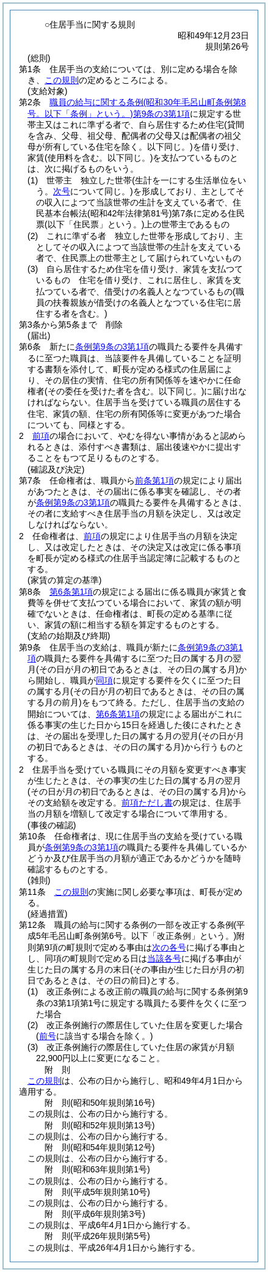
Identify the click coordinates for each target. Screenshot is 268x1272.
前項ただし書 (147, 802)
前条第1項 (154, 480)
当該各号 (164, 958)
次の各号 (169, 947)
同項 (104, 680)
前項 (40, 436)
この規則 (62, 80)
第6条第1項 (71, 592)
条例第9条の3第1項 (112, 346)
